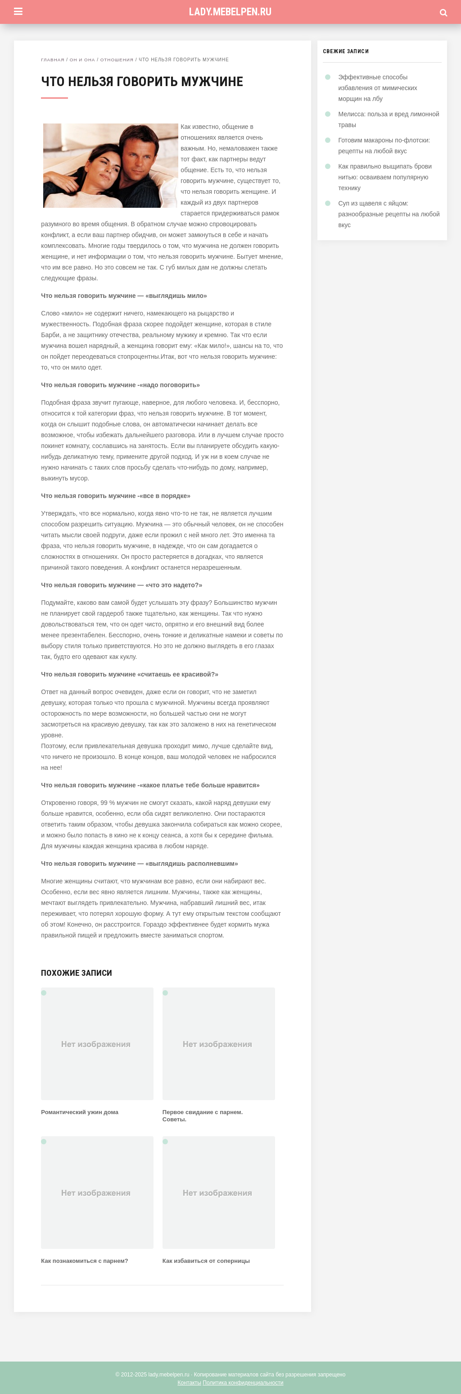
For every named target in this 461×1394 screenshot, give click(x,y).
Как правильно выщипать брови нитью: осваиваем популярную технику (385, 177)
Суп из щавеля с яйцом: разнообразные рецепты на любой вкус (389, 214)
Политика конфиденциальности (243, 1383)
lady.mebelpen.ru (230, 11)
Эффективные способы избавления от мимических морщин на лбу (378, 87)
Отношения (118, 59)
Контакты (190, 1383)
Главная (53, 59)
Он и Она (83, 59)
